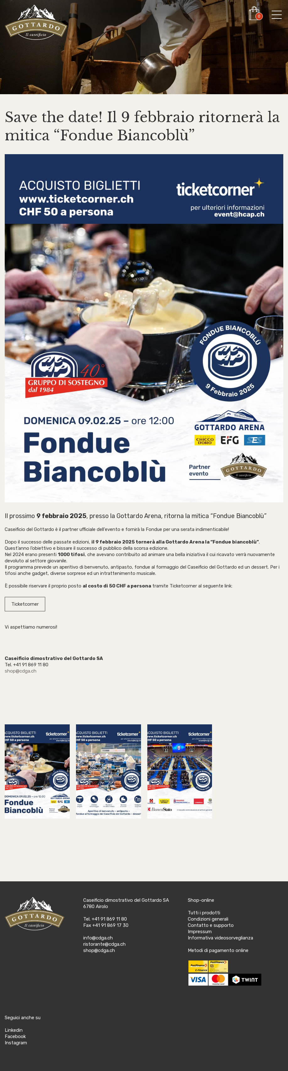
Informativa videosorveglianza (220, 938)
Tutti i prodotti (204, 913)
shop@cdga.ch (20, 671)
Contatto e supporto (211, 925)
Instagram (16, 1043)
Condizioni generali (208, 919)
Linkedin (14, 1030)
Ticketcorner (25, 604)
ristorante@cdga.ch (104, 944)
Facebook (15, 1036)
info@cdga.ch (98, 938)
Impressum (200, 931)
